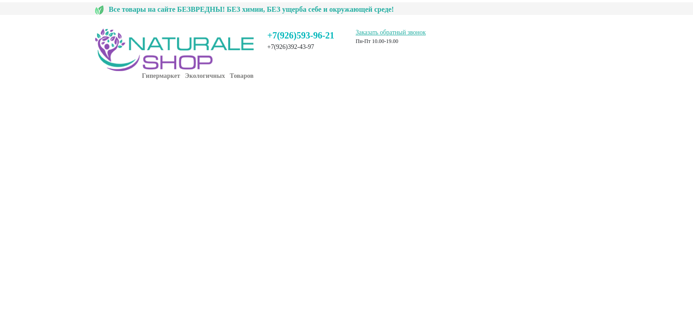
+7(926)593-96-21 (300, 35)
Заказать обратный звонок (391, 32)
